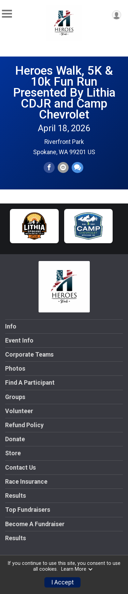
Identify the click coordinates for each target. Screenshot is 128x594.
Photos (15, 368)
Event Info (19, 340)
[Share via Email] (63, 167)
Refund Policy (24, 425)
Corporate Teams (29, 354)
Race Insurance (26, 481)
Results (15, 495)
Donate (15, 439)
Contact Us (20, 467)
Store (13, 453)
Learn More (77, 569)
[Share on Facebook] (49, 167)
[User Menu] (116, 15)
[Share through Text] (77, 167)
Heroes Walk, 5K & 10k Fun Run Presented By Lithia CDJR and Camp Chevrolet (64, 92)
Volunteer (19, 411)
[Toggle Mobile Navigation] (7, 14)
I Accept (62, 582)
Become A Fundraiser (35, 524)
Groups (15, 397)
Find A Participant (30, 382)
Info (10, 326)
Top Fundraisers (27, 509)
